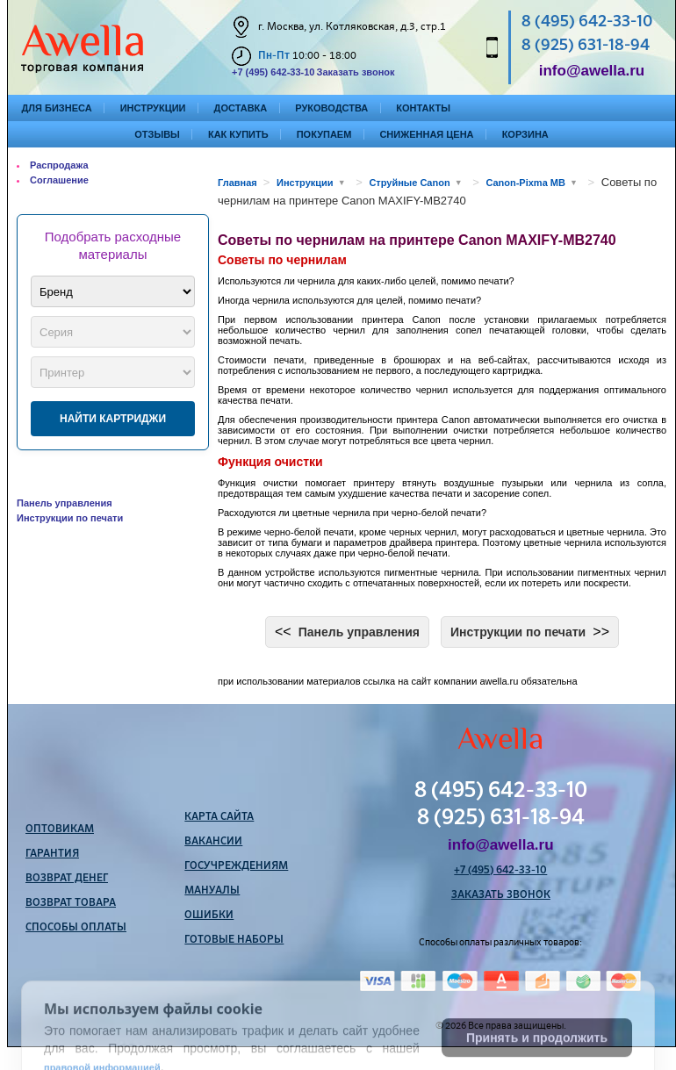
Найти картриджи (113, 419)
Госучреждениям (236, 866)
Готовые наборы (234, 940)
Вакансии (213, 842)
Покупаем (324, 134)
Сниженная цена (426, 134)
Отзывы (157, 134)
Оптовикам (59, 829)
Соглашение (59, 180)
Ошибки (209, 915)
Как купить (238, 134)
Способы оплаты (75, 928)
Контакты (423, 108)
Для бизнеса (57, 108)
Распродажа (59, 165)
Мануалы (212, 891)
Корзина (525, 134)
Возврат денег (66, 878)
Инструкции (153, 108)
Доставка (241, 108)
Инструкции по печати (70, 518)
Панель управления (64, 503)
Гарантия (52, 854)
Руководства (331, 108)
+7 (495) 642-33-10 (273, 72)
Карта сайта (219, 817)
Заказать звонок (355, 72)
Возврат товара (70, 903)
